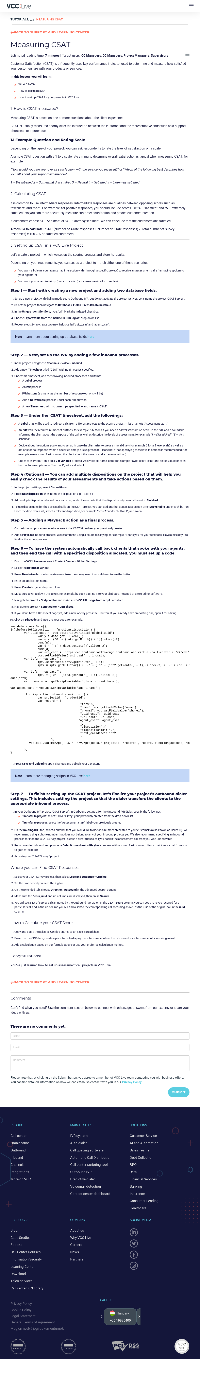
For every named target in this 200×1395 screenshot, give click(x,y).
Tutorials (19, 19)
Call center (18, 1159)
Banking (135, 1208)
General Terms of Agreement (31, 1338)
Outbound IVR (80, 1194)
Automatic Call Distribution (89, 1180)
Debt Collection (140, 1180)
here (90, 336)
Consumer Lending (143, 1222)
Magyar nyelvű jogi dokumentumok (36, 1344)
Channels (17, 1187)
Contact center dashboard (88, 1215)
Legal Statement (22, 1332)
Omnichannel (20, 1166)
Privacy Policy (132, 1105)
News (74, 1271)
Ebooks (16, 1264)
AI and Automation (143, 1166)
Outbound (18, 1173)
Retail (134, 1194)
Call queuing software (85, 1173)
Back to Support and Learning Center (64, 32)
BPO (133, 1187)
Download (18, 1292)
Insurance (137, 1215)
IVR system (78, 1159)
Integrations (19, 1194)
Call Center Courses (24, 1271)
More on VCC (20, 1201)
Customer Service (142, 1159)
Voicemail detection (84, 1208)
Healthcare (137, 1228)
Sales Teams (139, 1173)
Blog (14, 1250)
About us (76, 1250)
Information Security (25, 1278)
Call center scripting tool (87, 1187)
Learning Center (22, 1285)
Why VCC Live (80, 1257)
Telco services (21, 1299)
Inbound (16, 1180)
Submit (177, 1116)
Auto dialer (78, 1166)
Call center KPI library (26, 1306)
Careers (75, 1264)
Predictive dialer (81, 1201)
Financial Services (143, 1201)
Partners (76, 1278)
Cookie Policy (20, 1327)
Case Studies (20, 1257)
